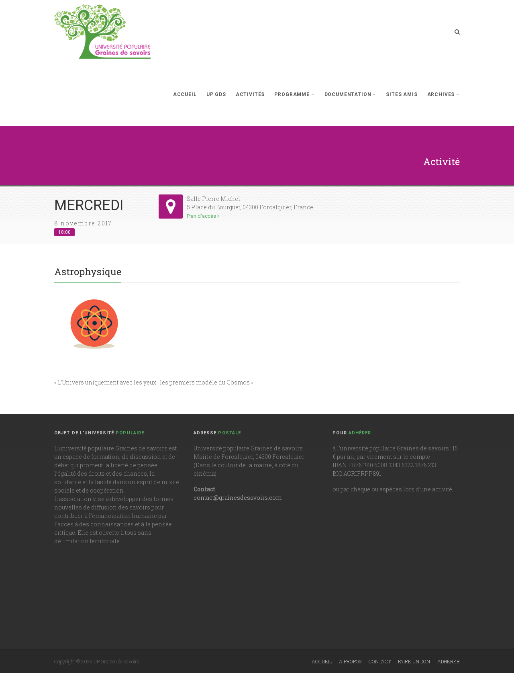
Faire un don (414, 661)
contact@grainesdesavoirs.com (237, 497)
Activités (250, 94)
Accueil (185, 94)
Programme (294, 94)
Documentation (350, 94)
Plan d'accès (203, 216)
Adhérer (448, 661)
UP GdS (216, 94)
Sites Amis (401, 94)
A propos (350, 661)
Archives (443, 94)
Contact (380, 661)
